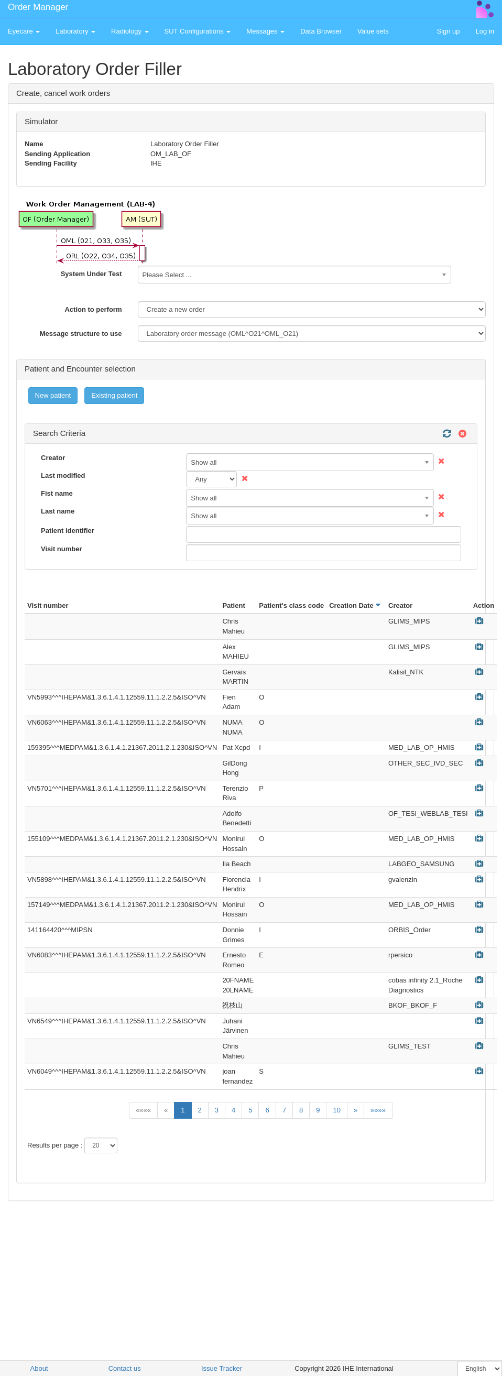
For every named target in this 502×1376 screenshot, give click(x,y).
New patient (53, 395)
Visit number (61, 549)
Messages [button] (265, 31)
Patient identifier (67, 530)
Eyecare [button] (24, 31)
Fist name (57, 493)
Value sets (373, 31)
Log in (485, 31)
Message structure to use (81, 333)
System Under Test (91, 274)
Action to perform (93, 309)
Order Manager (38, 7)
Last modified (63, 475)
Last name (57, 511)
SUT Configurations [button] (198, 31)
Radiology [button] (129, 31)
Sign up (448, 31)
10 (336, 1110)
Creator (53, 458)
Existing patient (114, 395)
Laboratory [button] (75, 31)
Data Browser (321, 31)
